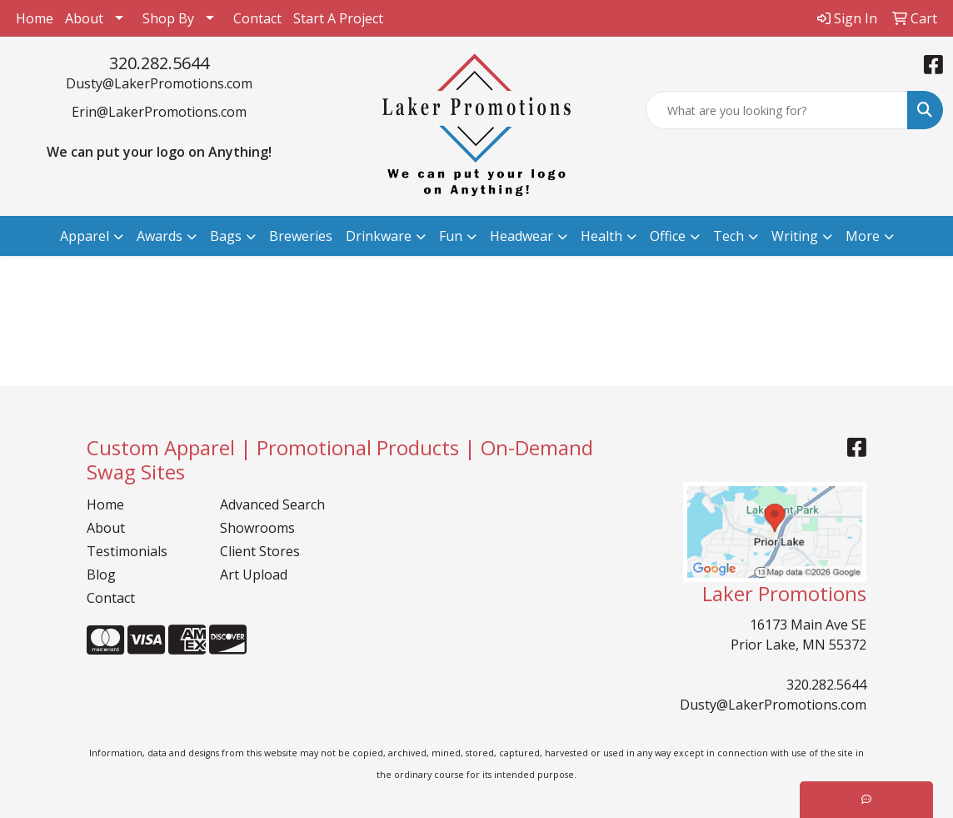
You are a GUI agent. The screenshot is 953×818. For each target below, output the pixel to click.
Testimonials (127, 551)
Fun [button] (450, 236)
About (84, 18)
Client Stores (260, 551)
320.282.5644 (159, 63)
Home (34, 18)
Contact (257, 18)
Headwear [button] (521, 236)
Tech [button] (728, 236)
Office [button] (668, 236)
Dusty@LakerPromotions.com (159, 83)
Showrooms (257, 528)
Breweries (300, 236)
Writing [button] (794, 236)
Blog (101, 574)
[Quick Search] (777, 110)
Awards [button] (159, 236)
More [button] (863, 236)
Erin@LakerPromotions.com (159, 112)
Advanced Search (272, 504)
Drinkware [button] (379, 236)
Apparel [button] (84, 236)
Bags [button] (226, 236)
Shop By (168, 18)
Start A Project (338, 18)
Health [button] (601, 236)
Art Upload (253, 574)
